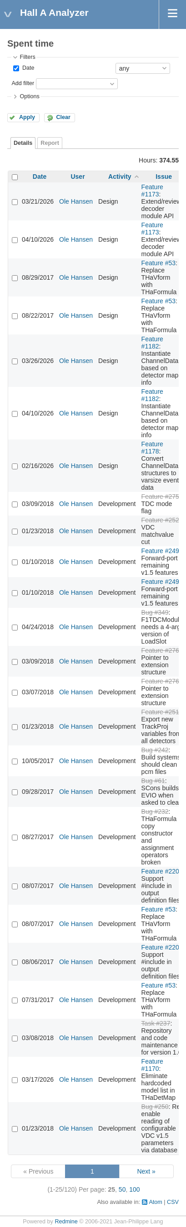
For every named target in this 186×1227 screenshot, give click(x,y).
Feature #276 (160, 650)
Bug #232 (155, 811)
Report (49, 143)
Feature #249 (160, 550)
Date (27, 68)
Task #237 (156, 1023)
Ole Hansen (76, 201)
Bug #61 (153, 780)
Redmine (66, 1221)
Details (23, 143)
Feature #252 (160, 520)
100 (134, 1189)
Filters (27, 57)
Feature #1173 (152, 190)
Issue (164, 176)
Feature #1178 (152, 447)
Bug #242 (155, 750)
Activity (119, 176)
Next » (146, 1171)
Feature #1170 (152, 1065)
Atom (155, 1202)
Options (29, 96)
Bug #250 (155, 1106)
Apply (27, 117)
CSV (173, 1202)
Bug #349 (155, 612)
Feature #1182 (152, 342)
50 (122, 1189)
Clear (63, 117)
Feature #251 (160, 712)
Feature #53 (158, 263)
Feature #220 (160, 871)
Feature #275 (160, 496)
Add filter (22, 83)
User (77, 176)
